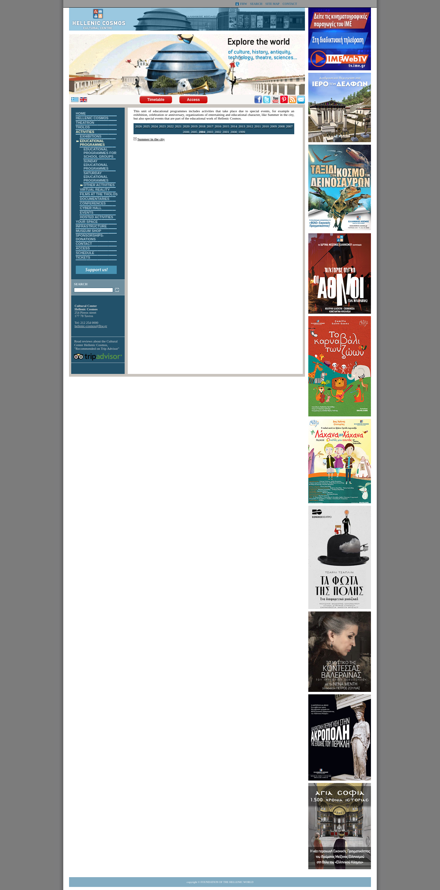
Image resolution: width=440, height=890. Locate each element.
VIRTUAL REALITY (95, 189)
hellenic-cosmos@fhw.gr (91, 326)
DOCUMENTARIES (94, 199)
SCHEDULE (85, 253)
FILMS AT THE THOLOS (98, 194)
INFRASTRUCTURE (91, 226)
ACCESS (83, 248)
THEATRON (85, 122)
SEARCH (256, 4)
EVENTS (86, 212)
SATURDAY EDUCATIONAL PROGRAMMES (95, 176)
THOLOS (83, 127)
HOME (81, 113)
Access (193, 100)
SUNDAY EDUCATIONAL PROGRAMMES (95, 164)
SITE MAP (273, 4)
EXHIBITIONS (90, 136)
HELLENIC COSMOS (92, 118)
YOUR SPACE (87, 221)
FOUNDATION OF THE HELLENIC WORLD (227, 882)
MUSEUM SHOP (88, 231)
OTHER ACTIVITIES (99, 185)
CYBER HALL (90, 208)
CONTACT (290, 4)
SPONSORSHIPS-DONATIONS (90, 237)
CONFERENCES (92, 203)
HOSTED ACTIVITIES (96, 217)
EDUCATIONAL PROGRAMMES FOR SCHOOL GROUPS (99, 152)
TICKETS (83, 257)
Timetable (155, 100)
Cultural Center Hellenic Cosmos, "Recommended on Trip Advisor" (96, 344)
